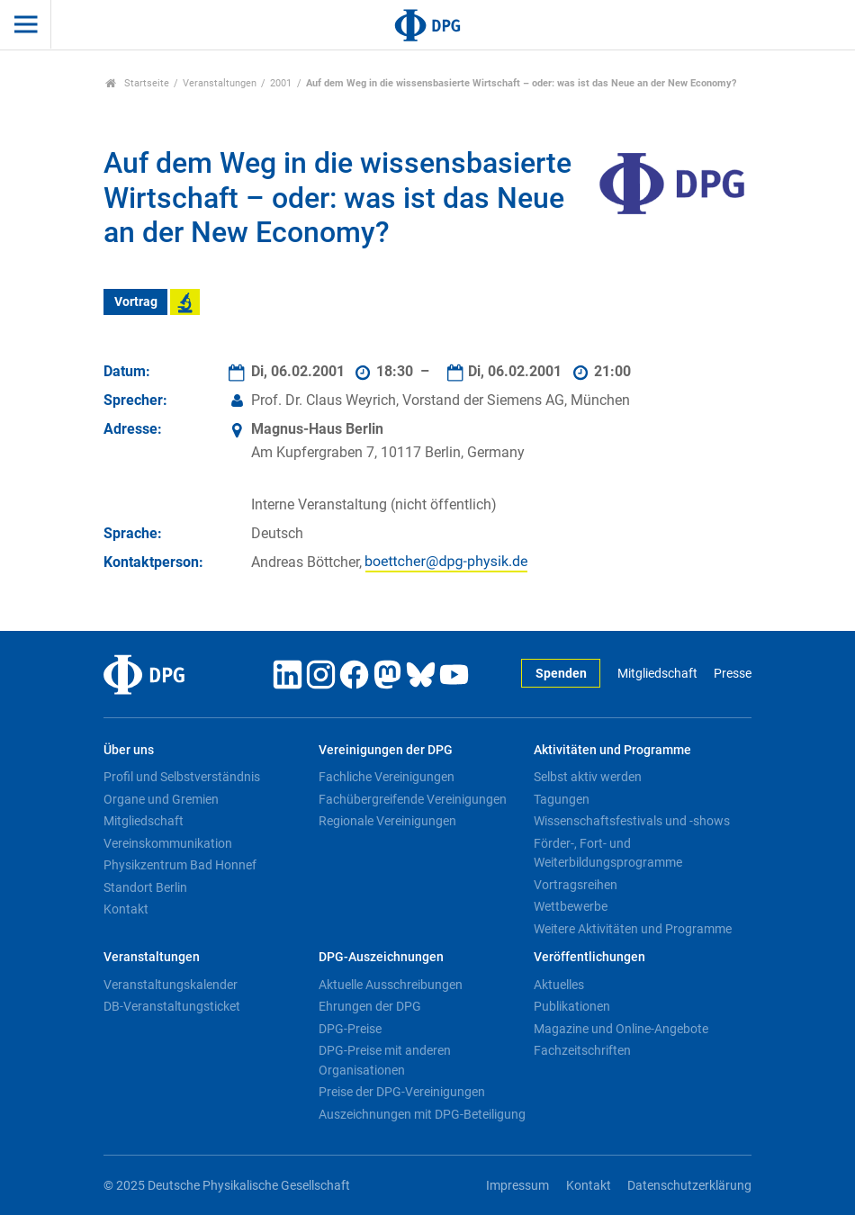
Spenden (561, 673)
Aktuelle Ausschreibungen (391, 984)
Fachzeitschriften (582, 1050)
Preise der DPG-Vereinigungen (402, 1091)
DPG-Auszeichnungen (381, 957)
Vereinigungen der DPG (386, 750)
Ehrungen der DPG (370, 1006)
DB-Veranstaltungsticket (172, 1006)
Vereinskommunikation (168, 843)
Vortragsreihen (575, 885)
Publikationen (572, 1006)
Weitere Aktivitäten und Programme (633, 929)
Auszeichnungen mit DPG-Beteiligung (422, 1114)
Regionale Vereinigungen (387, 821)
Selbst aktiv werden (588, 777)
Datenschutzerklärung (689, 1185)
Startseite (137, 83)
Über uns (129, 750)
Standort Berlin (145, 887)
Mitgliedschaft (657, 673)
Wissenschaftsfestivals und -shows (632, 821)
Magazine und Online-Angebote (621, 1029)
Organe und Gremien (161, 799)
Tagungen (562, 799)
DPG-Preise (350, 1029)
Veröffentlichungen (589, 957)
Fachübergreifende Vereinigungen (413, 799)
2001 (281, 83)
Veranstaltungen (219, 83)
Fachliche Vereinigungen (386, 777)
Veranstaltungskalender (171, 984)
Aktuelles (559, 984)
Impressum (517, 1185)
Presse (733, 673)
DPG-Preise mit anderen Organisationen (385, 1060)
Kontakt (126, 909)
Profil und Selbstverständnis (182, 777)
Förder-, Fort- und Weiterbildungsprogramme (608, 853)
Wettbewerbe (571, 906)
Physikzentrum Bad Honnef (180, 865)
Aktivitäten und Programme (612, 750)
